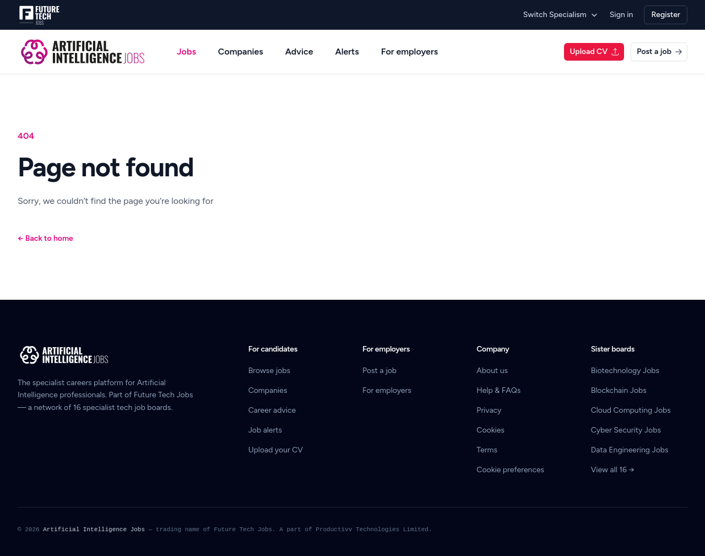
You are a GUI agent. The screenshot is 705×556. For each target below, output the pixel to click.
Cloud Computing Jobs (631, 410)
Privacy (488, 410)
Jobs (186, 51)
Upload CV (595, 51)
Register (665, 14)
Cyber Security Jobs (626, 430)
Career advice (272, 410)
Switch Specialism (561, 14)
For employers (409, 51)
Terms (486, 450)
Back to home (45, 238)
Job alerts (265, 430)
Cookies (490, 430)
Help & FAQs (498, 390)
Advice (299, 51)
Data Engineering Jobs (630, 450)
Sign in (621, 14)
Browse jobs (269, 370)
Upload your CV (275, 450)
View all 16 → (612, 469)
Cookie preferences (510, 469)
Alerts (347, 51)
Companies (240, 51)
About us (492, 370)
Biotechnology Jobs (625, 370)
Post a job (659, 51)
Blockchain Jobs (619, 390)
